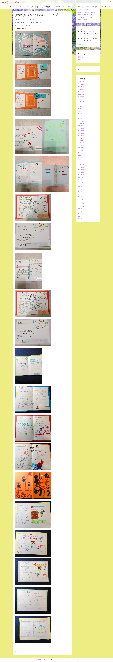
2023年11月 (81, 108)
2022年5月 (81, 133)
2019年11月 (81, 177)
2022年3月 (81, 138)
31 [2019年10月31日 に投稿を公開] (90, 41)
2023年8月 (81, 111)
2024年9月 (81, 96)
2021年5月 (81, 157)
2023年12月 (81, 106)
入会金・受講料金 (92, 7)
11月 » (83, 44)
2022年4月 (81, 135)
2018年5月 (81, 218)
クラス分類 (80, 7)
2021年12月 (81, 145)
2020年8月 (81, 167)
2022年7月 (81, 130)
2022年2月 (81, 140)
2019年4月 (81, 191)
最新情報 (80, 57)
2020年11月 (81, 165)
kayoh (25, 17)
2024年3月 (81, 104)
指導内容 (70, 7)
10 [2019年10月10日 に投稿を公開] (90, 35)
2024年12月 (81, 94)
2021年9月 (81, 152)
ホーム (4, 7)
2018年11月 (81, 204)
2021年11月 (81, 148)
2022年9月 (81, 126)
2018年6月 (81, 216)
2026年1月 (81, 86)
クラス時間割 (46, 7)
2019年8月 (81, 182)
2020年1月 (81, 174)
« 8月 (79, 44)
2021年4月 (81, 160)
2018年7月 (81, 213)
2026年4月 (81, 82)
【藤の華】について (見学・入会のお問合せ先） (24, 7)
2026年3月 (81, 84)
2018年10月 (81, 206)
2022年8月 (81, 128)
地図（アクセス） (106, 7)
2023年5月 (81, 116)
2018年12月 (81, 201)
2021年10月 (81, 150)
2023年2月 (81, 118)
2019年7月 (81, 184)
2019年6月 (81, 187)
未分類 (18, 651)
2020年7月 (81, 169)
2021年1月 (81, 162)
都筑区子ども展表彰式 (84, 10)
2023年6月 (81, 113)
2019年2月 (81, 196)
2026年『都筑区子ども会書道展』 (87, 17)
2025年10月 (81, 89)
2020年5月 (81, 172)
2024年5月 (81, 99)
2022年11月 (81, 123)
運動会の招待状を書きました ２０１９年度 (36, 14)
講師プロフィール (59, 7)
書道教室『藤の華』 (13, 2)
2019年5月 (81, 189)
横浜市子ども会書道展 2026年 (86, 12)
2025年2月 (81, 91)
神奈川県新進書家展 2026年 (86, 15)
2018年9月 (81, 209)
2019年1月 (80, 199)
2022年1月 (81, 143)
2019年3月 (80, 194)
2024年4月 (81, 101)
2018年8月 (81, 211)
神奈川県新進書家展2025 (84, 19)
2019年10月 (81, 179)
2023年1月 (81, 121)
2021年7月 (81, 155)
